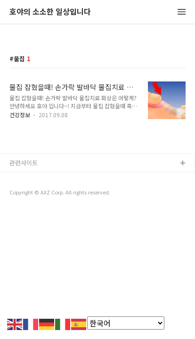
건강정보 (19, 115)
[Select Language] (125, 323)
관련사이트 (23, 162)
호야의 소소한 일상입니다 (50, 12)
